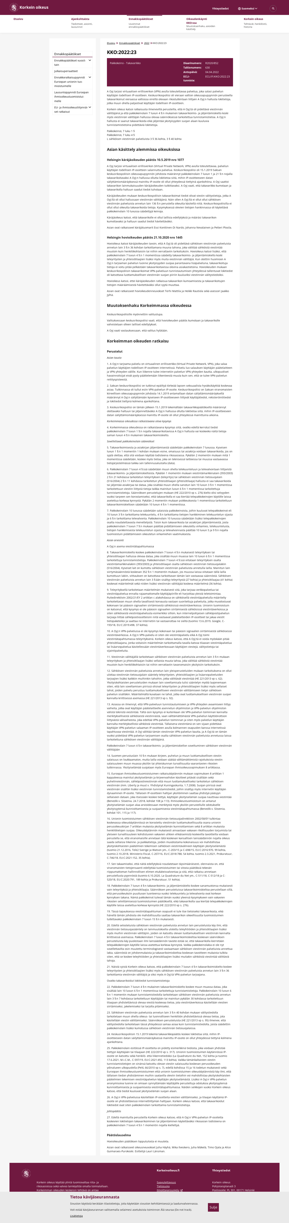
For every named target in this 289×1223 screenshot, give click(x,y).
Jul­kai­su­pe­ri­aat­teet (66, 71)
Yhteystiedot (220, 8)
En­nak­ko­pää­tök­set (67, 54)
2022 (146, 43)
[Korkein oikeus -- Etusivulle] (28, 7)
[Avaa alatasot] (90, 60)
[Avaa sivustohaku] (273, 8)
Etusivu (111, 43)
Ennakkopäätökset (129, 43)
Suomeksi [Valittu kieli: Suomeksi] (248, 8)
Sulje (213, 1207)
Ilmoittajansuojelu (170, 1190)
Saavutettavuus (166, 1182)
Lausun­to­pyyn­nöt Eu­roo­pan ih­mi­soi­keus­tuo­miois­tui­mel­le (71, 97)
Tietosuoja (163, 1186)
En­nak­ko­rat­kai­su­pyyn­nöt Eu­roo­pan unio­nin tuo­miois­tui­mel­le (69, 82)
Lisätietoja (76, 1216)
